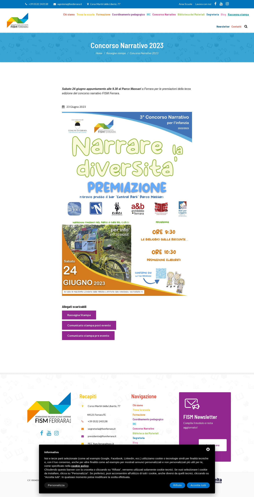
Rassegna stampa (238, 14)
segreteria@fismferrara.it (69, 4)
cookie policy (80, 466)
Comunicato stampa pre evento (88, 335)
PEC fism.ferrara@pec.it (101, 443)
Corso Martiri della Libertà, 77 (105, 4)
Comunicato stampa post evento (89, 325)
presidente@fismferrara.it (102, 436)
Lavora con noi (203, 4)
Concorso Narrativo (164, 14)
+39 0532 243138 (38, 4)
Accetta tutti (198, 485)
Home (99, 53)
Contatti (236, 26)
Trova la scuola (85, 14)
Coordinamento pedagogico (128, 14)
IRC (149, 14)
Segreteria (212, 14)
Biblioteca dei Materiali (191, 14)
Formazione (103, 14)
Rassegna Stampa (79, 315)
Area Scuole (185, 4)
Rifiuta (177, 485)
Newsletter (223, 26)
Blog (223, 14)
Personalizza (56, 485)
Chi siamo (69, 14)
